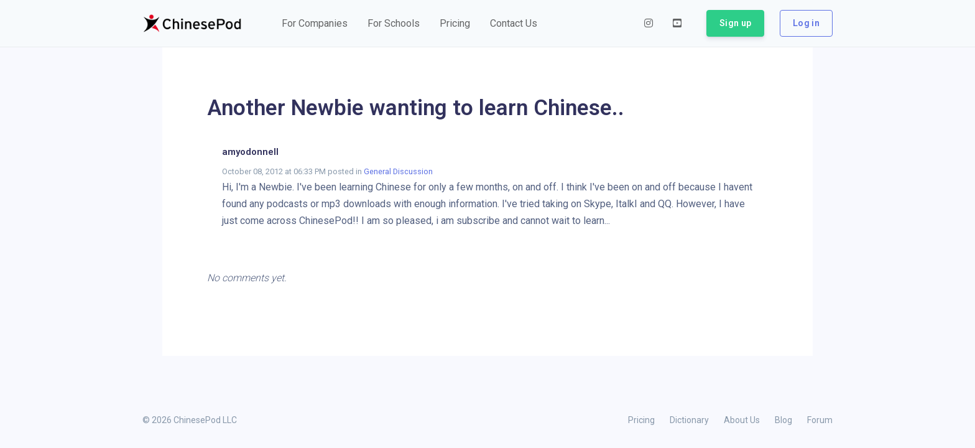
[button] (315, 24)
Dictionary (689, 420)
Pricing (641, 420)
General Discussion (398, 171)
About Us (742, 420)
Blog (783, 420)
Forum (820, 420)
